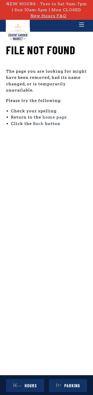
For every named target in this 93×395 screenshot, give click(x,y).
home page (54, 117)
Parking (68, 385)
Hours (25, 385)
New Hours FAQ (48, 15)
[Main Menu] (81, 25)
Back (38, 123)
